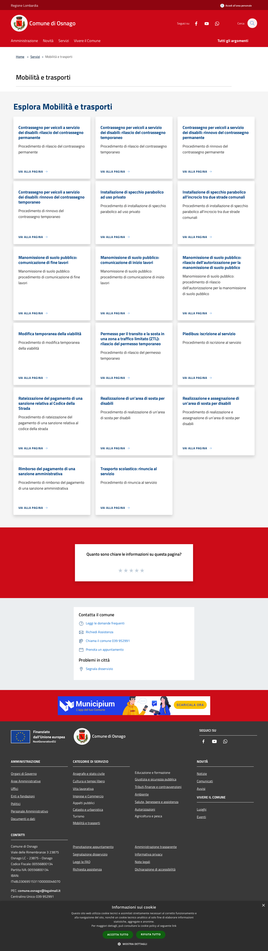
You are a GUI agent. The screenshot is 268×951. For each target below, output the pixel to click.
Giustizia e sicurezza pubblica (155, 779)
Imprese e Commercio (88, 796)
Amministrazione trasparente (156, 846)
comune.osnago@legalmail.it (39, 890)
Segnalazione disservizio (90, 854)
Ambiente (142, 794)
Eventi (201, 816)
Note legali (142, 861)
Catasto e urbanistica (88, 809)
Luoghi (201, 809)
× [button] (263, 905)
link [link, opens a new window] (174, 926)
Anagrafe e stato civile (89, 773)
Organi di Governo (24, 773)
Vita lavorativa (83, 788)
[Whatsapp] (215, 23)
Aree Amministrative (26, 781)
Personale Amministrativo (29, 811)
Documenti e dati (23, 818)
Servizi (35, 56)
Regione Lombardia (24, 5)
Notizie (202, 773)
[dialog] (134, 926)
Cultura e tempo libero (89, 781)
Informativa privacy (148, 854)
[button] (134, 944)
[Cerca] (252, 23)
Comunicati (205, 781)
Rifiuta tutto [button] (151, 934)
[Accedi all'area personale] (236, 5)
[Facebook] (194, 23)
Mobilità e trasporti (86, 822)
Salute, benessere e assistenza (156, 801)
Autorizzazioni (145, 809)
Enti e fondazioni (23, 796)
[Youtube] (204, 23)
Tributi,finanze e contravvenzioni (158, 786)
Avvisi (201, 788)
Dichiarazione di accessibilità (155, 869)
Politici (16, 803)
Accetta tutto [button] (117, 934)
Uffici (14, 788)
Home (20, 56)
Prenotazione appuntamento (93, 846)
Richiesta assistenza (87, 869)
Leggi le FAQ (81, 861)
